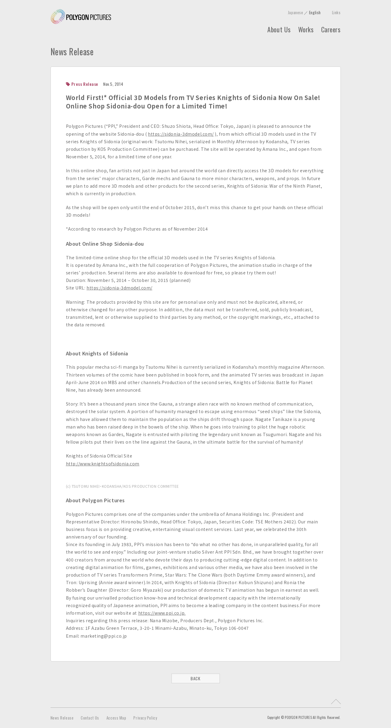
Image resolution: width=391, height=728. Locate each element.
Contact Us (90, 718)
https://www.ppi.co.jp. (162, 613)
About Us (279, 29)
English (315, 12)
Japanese (295, 12)
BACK (195, 678)
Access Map (116, 718)
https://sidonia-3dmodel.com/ (181, 134)
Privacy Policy (145, 718)
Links (336, 12)
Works (306, 29)
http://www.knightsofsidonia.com (102, 464)
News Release (62, 718)
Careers (331, 29)
